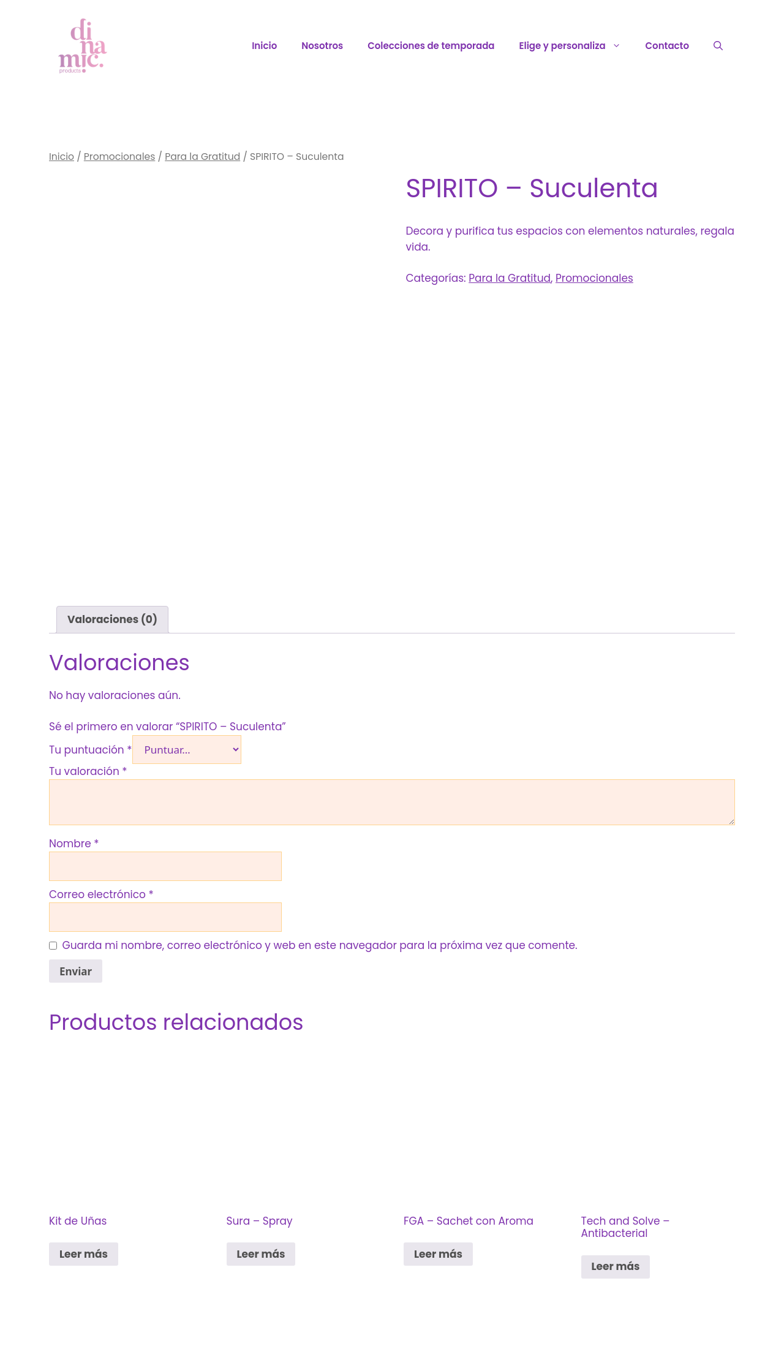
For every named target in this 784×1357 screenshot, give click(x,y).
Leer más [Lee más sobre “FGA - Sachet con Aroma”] (438, 1254)
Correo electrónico (101, 894)
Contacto (667, 45)
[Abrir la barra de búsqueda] (718, 46)
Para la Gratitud (202, 156)
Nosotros (322, 45)
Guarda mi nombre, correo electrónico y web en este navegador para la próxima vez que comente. (320, 945)
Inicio (264, 45)
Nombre (74, 843)
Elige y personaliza (576, 46)
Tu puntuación (90, 750)
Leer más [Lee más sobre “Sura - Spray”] (261, 1254)
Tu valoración (88, 771)
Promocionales (120, 156)
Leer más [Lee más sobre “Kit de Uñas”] (83, 1254)
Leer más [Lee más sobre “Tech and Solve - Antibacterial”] (616, 1266)
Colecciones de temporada (431, 45)
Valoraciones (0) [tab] (112, 619)
